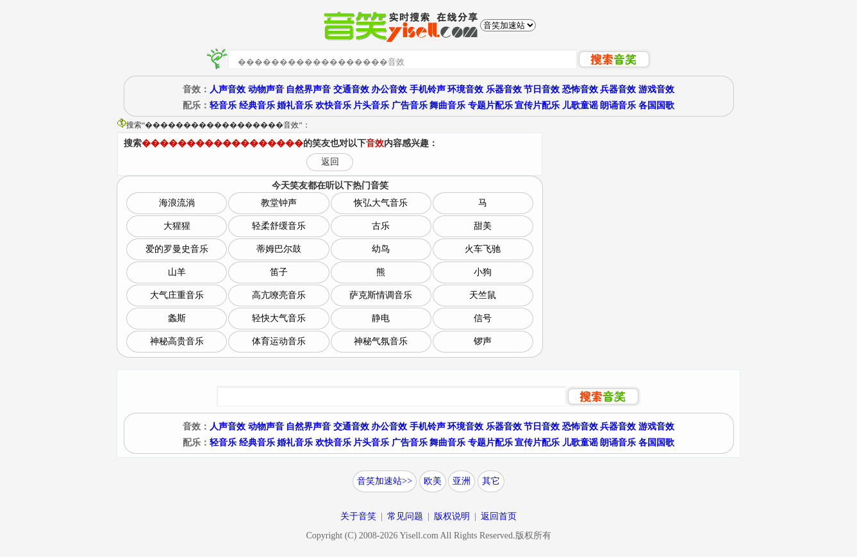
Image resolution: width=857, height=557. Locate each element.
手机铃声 (427, 89)
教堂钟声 (279, 203)
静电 (381, 318)
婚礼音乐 (295, 105)
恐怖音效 (580, 89)
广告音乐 (410, 105)
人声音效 (227, 89)
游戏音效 (656, 89)
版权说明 (452, 516)
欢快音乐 (333, 105)
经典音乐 (257, 105)
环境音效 (465, 89)
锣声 (483, 341)
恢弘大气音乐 (381, 203)
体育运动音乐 (279, 341)
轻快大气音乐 (279, 318)
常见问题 (405, 516)
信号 (483, 318)
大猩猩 (176, 226)
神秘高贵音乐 (177, 341)
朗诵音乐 (618, 105)
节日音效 (542, 89)
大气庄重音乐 (177, 295)
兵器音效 (618, 89)
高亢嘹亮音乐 (279, 295)
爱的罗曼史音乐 (177, 249)
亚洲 (461, 481)
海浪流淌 (177, 203)
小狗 (483, 272)
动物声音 (266, 89)
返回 (330, 162)
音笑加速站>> (384, 481)
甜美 (483, 226)
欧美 (433, 481)
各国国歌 (656, 105)
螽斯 (177, 318)
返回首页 (499, 516)
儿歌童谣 (580, 105)
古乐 (381, 226)
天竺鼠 (482, 295)
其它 (491, 481)
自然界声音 (308, 89)
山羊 (177, 272)
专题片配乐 (490, 105)
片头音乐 (371, 105)
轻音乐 (223, 105)
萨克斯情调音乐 (380, 295)
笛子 (279, 272)
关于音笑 (358, 516)
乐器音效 (504, 89)
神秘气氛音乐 (381, 341)
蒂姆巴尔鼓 (278, 249)
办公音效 (389, 89)
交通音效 (351, 89)
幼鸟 (381, 249)
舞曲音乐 (447, 105)
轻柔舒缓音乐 (279, 226)
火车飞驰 (483, 249)
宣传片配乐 (537, 105)
